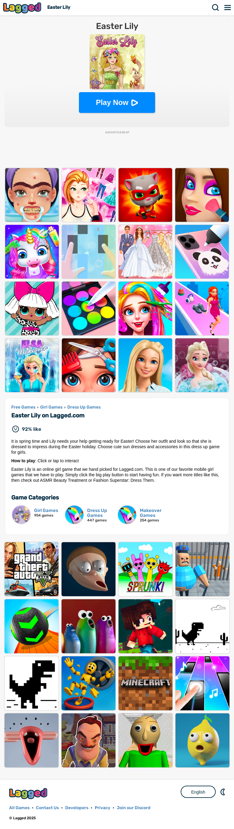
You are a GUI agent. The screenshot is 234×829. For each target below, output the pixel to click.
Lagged (23, 8)
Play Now (112, 102)
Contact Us (47, 807)
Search (216, 7)
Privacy (102, 807)
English (198, 792)
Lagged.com (29, 793)
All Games (19, 807)
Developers (76, 807)
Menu (228, 7)
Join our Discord (134, 807)
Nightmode (223, 792)
